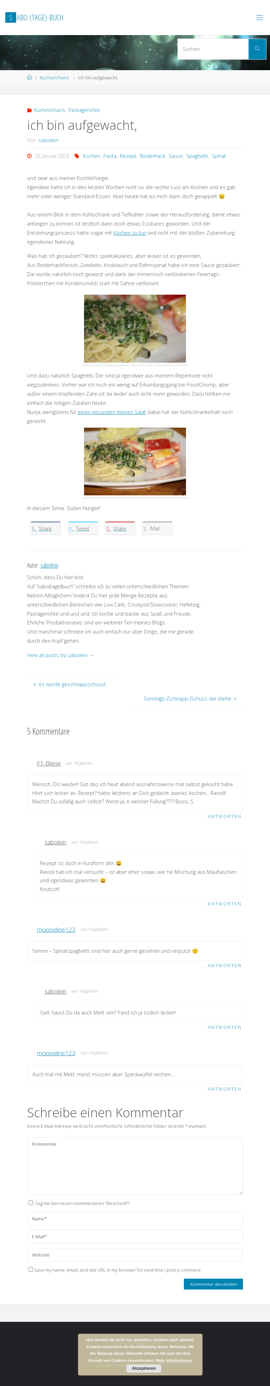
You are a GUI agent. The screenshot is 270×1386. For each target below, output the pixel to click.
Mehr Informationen (174, 1360)
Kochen (91, 156)
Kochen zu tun (130, 232)
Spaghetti (197, 156)
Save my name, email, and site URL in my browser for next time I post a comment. (114, 1270)
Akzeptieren (144, 1368)
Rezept (128, 156)
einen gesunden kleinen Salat (112, 412)
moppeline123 (56, 929)
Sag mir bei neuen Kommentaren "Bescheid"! (82, 1203)
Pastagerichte (84, 110)
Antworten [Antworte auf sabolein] (225, 903)
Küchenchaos (54, 77)
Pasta (109, 156)
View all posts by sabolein (60, 655)
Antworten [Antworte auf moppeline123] (225, 965)
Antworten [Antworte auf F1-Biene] (225, 816)
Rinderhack (152, 156)
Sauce (176, 156)
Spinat (219, 156)
